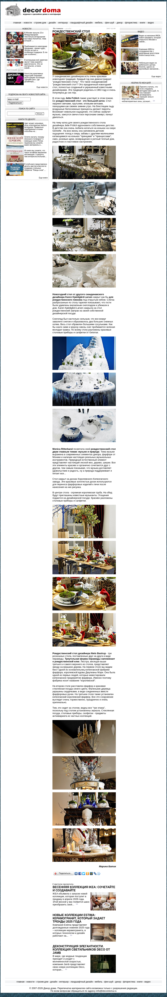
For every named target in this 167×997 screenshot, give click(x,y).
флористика (131, 22)
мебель (99, 22)
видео (151, 22)
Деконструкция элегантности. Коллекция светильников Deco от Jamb (81, 949)
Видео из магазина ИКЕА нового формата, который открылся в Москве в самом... (150, 39)
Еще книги (43, 178)
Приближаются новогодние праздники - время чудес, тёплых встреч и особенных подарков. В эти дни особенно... (35, 50)
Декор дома (49, 988)
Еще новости (42, 87)
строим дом (40, 22)
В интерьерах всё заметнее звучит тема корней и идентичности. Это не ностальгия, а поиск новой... (36, 64)
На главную (58, 28)
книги (142, 22)
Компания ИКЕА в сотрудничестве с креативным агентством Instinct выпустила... (149, 52)
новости (28, 22)
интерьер (63, 22)
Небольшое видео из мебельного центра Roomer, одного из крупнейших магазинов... (149, 66)
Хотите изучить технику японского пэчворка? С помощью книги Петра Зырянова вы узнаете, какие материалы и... (34, 141)
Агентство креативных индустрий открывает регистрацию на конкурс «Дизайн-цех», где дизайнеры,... (34, 78)
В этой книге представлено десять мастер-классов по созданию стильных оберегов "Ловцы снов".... (35, 167)
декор (120, 22)
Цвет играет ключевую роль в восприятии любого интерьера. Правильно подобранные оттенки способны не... (35, 127)
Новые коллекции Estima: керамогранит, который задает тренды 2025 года (79, 918)
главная (17, 22)
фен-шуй (109, 22)
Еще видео (156, 77)
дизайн (52, 22)
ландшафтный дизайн (81, 22)
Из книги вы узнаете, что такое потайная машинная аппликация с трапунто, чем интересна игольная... (35, 154)
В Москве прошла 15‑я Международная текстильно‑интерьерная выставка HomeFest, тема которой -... (35, 37)
